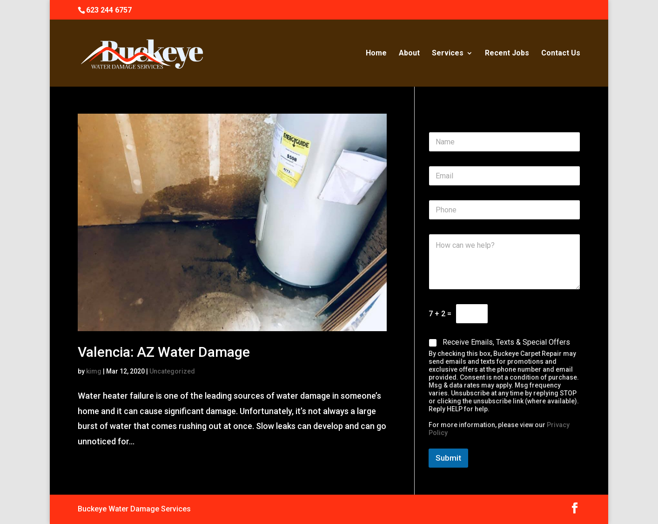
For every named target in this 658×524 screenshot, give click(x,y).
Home (376, 53)
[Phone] (504, 210)
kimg (93, 371)
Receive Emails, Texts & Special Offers (506, 342)
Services (447, 53)
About (409, 53)
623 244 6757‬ (109, 10)
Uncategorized (172, 371)
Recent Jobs (507, 53)
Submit (448, 458)
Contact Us (560, 53)
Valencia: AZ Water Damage (164, 352)
